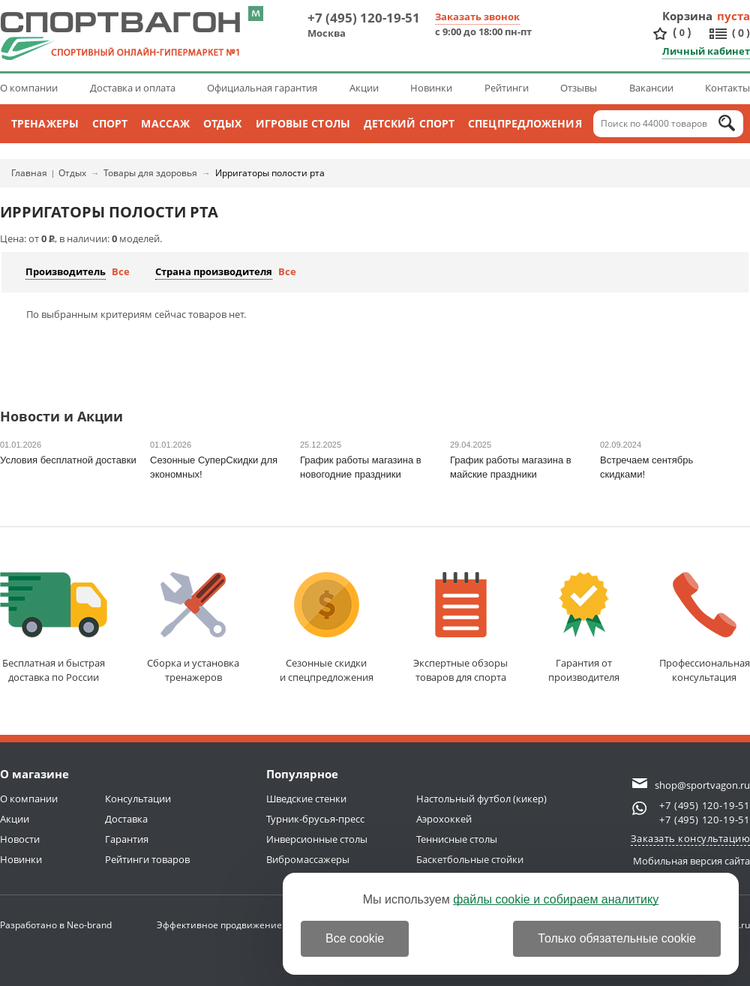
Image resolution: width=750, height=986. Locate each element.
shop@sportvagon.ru (702, 785)
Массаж (165, 123)
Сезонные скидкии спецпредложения (327, 628)
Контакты (727, 87)
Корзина (687, 15)
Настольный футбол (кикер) (481, 798)
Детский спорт (409, 123)
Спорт (110, 123)
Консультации (138, 798)
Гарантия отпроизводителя (584, 628)
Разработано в (56, 925)
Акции (364, 87)
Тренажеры (45, 123)
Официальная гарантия (262, 87)
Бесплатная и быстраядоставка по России (53, 628)
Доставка (126, 819)
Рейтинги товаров (147, 859)
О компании (29, 87)
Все (121, 271)
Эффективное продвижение (233, 925)
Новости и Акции (61, 417)
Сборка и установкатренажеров (193, 628)
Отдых (222, 123)
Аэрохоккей (444, 819)
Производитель (66, 271)
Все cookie (355, 938)
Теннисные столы (456, 839)
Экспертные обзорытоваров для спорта (460, 628)
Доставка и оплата (133, 87)
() (682, 32)
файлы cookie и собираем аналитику (555, 899)
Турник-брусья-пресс (315, 819)
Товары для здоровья (150, 172)
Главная (29, 172)
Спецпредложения (525, 123)
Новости (20, 839)
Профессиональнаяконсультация (704, 628)
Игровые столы (303, 123)
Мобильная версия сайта (691, 861)
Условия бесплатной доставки (68, 460)
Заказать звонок (477, 16)
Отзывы (578, 87)
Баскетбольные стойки (470, 859)
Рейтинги (506, 87)
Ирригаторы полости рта (270, 172)
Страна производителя (213, 271)
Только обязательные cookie (617, 938)
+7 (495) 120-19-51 (364, 17)
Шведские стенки (306, 798)
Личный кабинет (706, 51)
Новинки (431, 87)
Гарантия (126, 839)
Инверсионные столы (317, 839)
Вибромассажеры (308, 859)
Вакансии (651, 87)
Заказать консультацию (691, 838)
